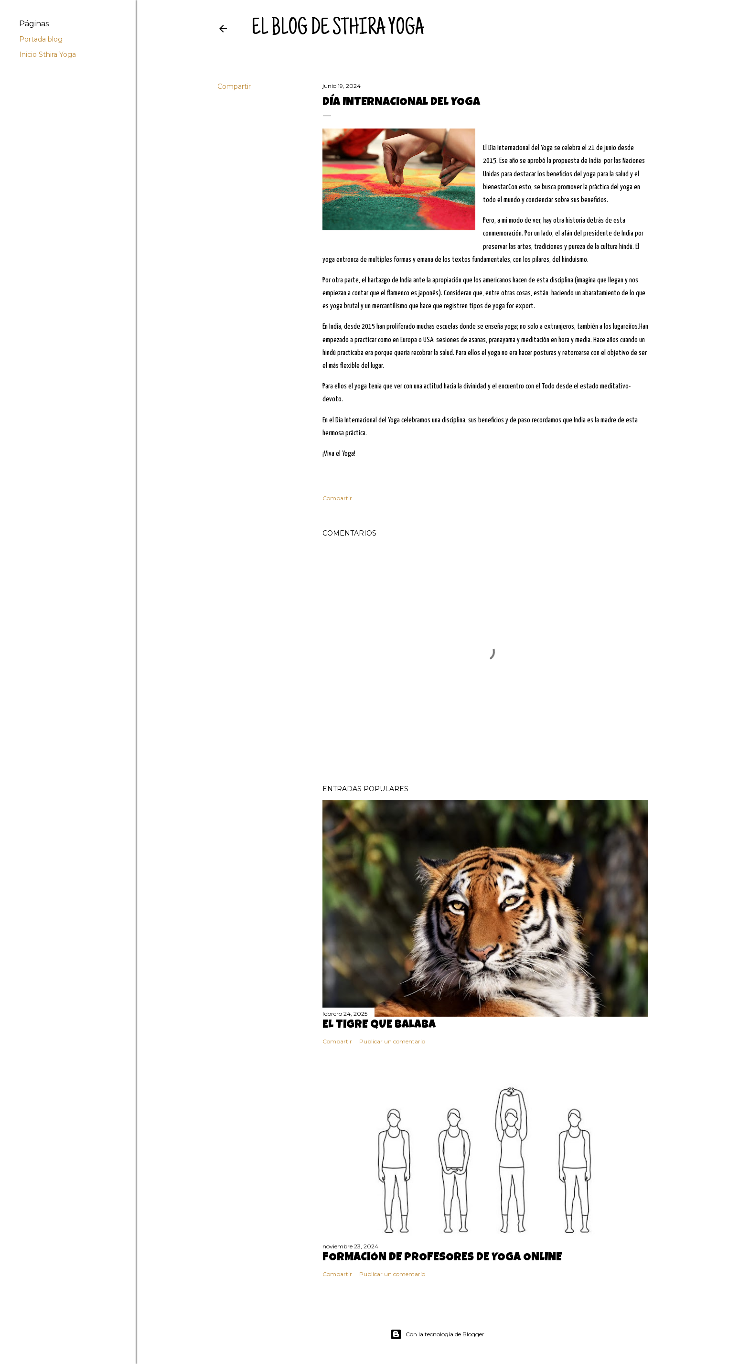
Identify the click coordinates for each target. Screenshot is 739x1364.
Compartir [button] (234, 86)
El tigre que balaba (379, 1025)
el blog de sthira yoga (338, 29)
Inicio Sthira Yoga (47, 54)
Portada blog (41, 39)
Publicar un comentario (392, 1041)
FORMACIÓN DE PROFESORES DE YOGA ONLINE (442, 1258)
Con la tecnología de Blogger (437, 1334)
